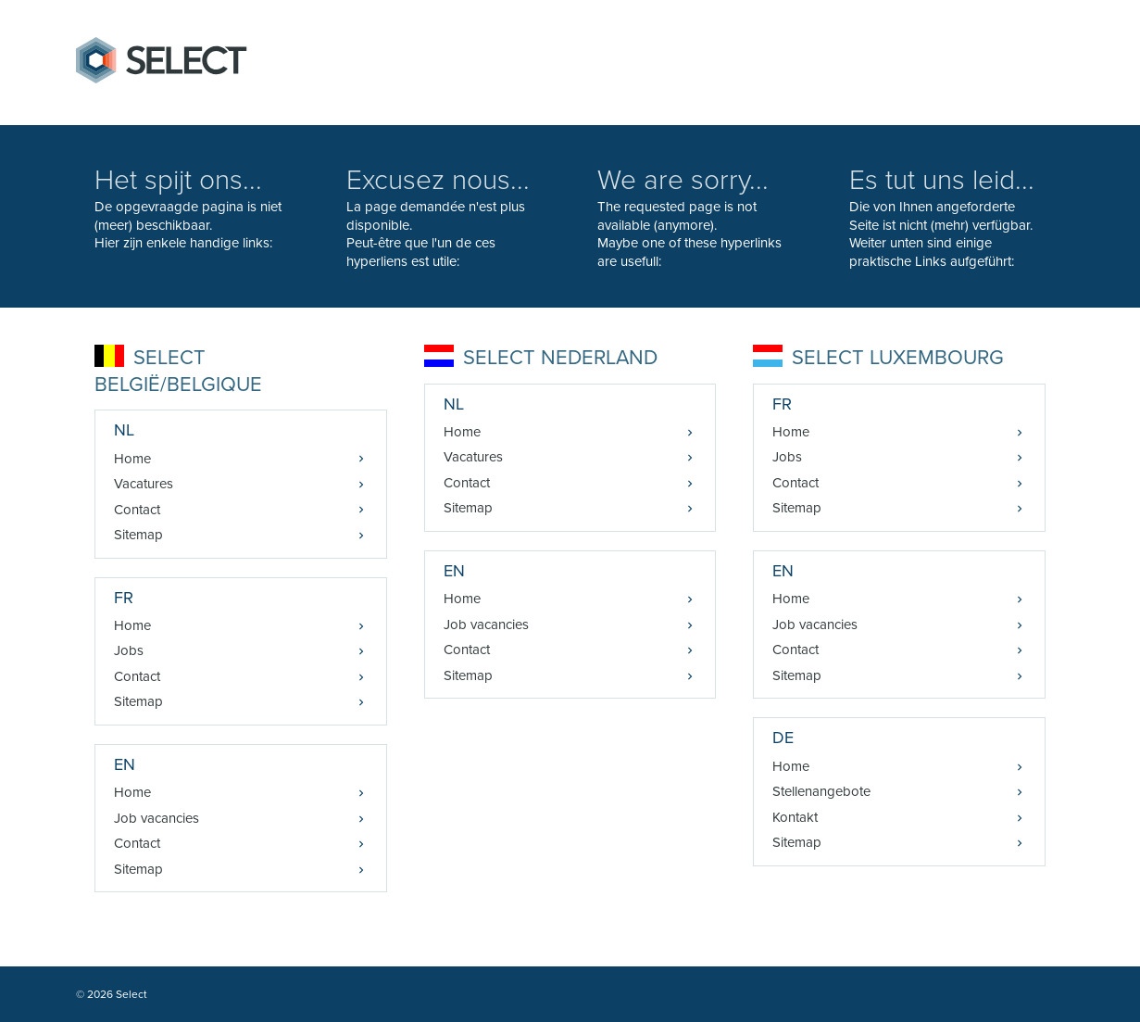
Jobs (129, 650)
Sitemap (138, 534)
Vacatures (143, 483)
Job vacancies (156, 818)
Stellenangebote (821, 791)
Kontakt (795, 817)
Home (132, 458)
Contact (137, 509)
